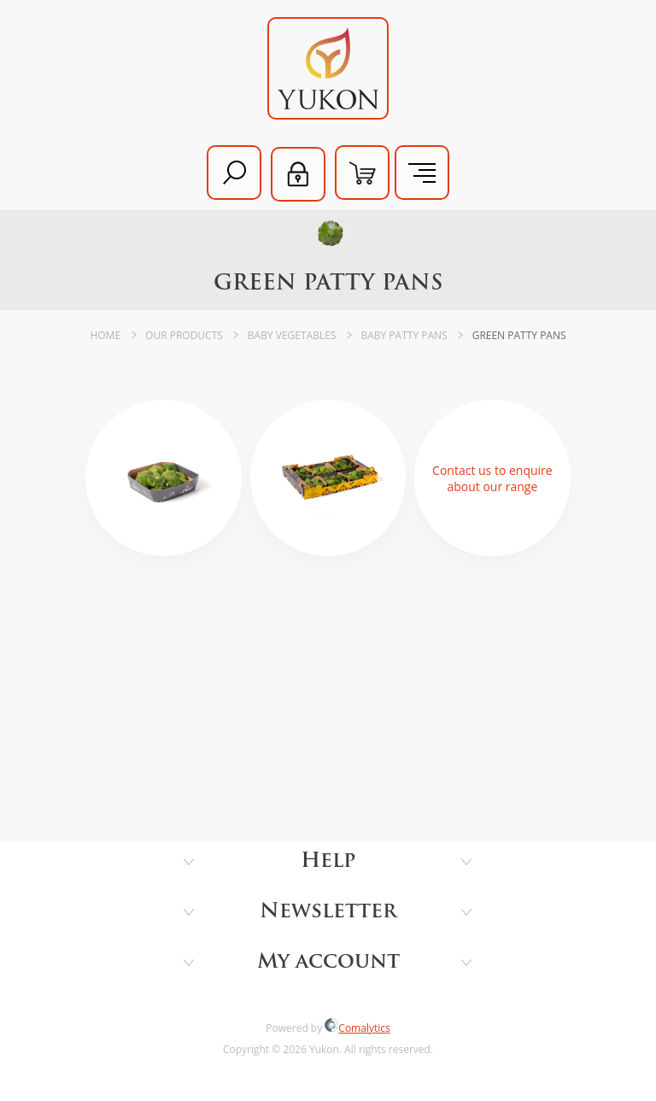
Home (105, 335)
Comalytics (357, 1028)
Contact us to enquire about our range (492, 478)
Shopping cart (362, 172)
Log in (298, 174)
